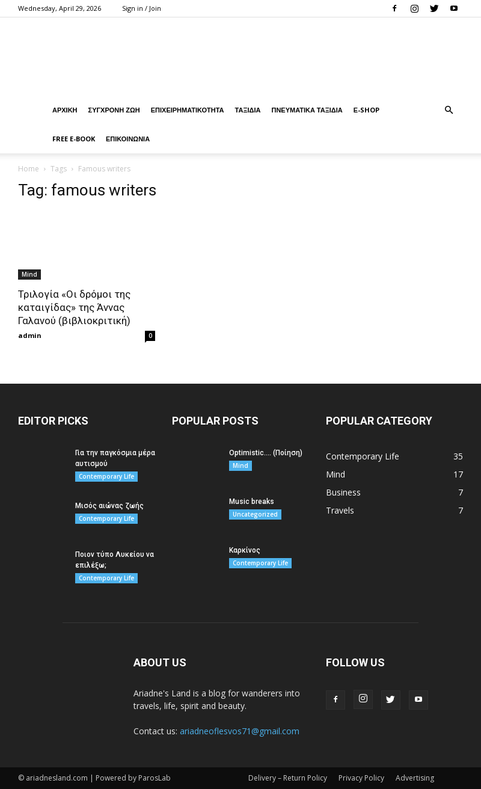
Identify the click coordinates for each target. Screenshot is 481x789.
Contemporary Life (106, 476)
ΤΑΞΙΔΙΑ (248, 109)
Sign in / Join (141, 8)
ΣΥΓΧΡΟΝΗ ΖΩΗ (114, 109)
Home (28, 169)
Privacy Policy (361, 778)
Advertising (415, 778)
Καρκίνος (244, 550)
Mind (29, 274)
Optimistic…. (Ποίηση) (265, 453)
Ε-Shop (366, 109)
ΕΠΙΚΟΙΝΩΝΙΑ (128, 138)
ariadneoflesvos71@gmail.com (239, 731)
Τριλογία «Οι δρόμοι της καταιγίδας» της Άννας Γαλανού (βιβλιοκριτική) (74, 307)
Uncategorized (255, 514)
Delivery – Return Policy (287, 778)
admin (29, 335)
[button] (448, 110)
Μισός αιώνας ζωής (109, 506)
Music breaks (251, 501)
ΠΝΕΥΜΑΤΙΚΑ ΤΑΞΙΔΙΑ (306, 109)
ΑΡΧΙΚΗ (65, 109)
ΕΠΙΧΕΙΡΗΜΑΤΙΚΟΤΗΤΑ (187, 109)
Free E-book (73, 138)
